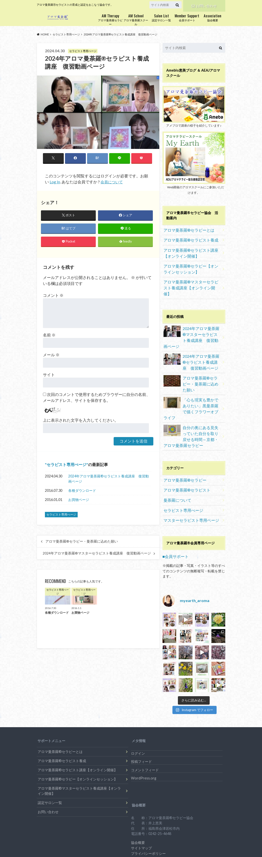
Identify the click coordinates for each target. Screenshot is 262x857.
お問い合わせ (204, 5)
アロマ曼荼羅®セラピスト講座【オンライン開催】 (191, 250)
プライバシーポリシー (148, 809)
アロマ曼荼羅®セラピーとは (186, 229)
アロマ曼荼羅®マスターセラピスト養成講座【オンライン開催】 (191, 279)
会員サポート (187, 17)
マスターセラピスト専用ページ (188, 477)
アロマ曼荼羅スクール (136, 19)
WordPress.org (143, 734)
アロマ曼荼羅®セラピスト (184, 449)
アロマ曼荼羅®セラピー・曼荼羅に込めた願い (81, 542)
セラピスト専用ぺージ (66, 464)
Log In (55, 182)
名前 (49, 335)
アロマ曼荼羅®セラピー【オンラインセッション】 (191, 264)
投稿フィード (141, 717)
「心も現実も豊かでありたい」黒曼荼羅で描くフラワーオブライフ (192, 375)
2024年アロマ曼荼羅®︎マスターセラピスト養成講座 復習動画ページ (97, 554)
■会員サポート (174, 512)
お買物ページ (78, 500)
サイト (49, 374)
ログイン (138, 709)
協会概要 (212, 17)
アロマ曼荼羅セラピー (110, 19)
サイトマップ (141, 804)
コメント (53, 295)
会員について (112, 182)
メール (51, 355)
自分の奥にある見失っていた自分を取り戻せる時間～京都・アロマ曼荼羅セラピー (192, 398)
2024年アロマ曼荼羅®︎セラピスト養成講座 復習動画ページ (108, 479)
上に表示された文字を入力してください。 (80, 420)
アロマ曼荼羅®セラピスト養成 (188, 238)
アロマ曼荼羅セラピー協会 (193, 835)
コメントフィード (145, 726)
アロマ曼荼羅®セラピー (182, 440)
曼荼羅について (176, 459)
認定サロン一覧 (161, 17)
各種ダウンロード (82, 491)
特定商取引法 (141, 814)
